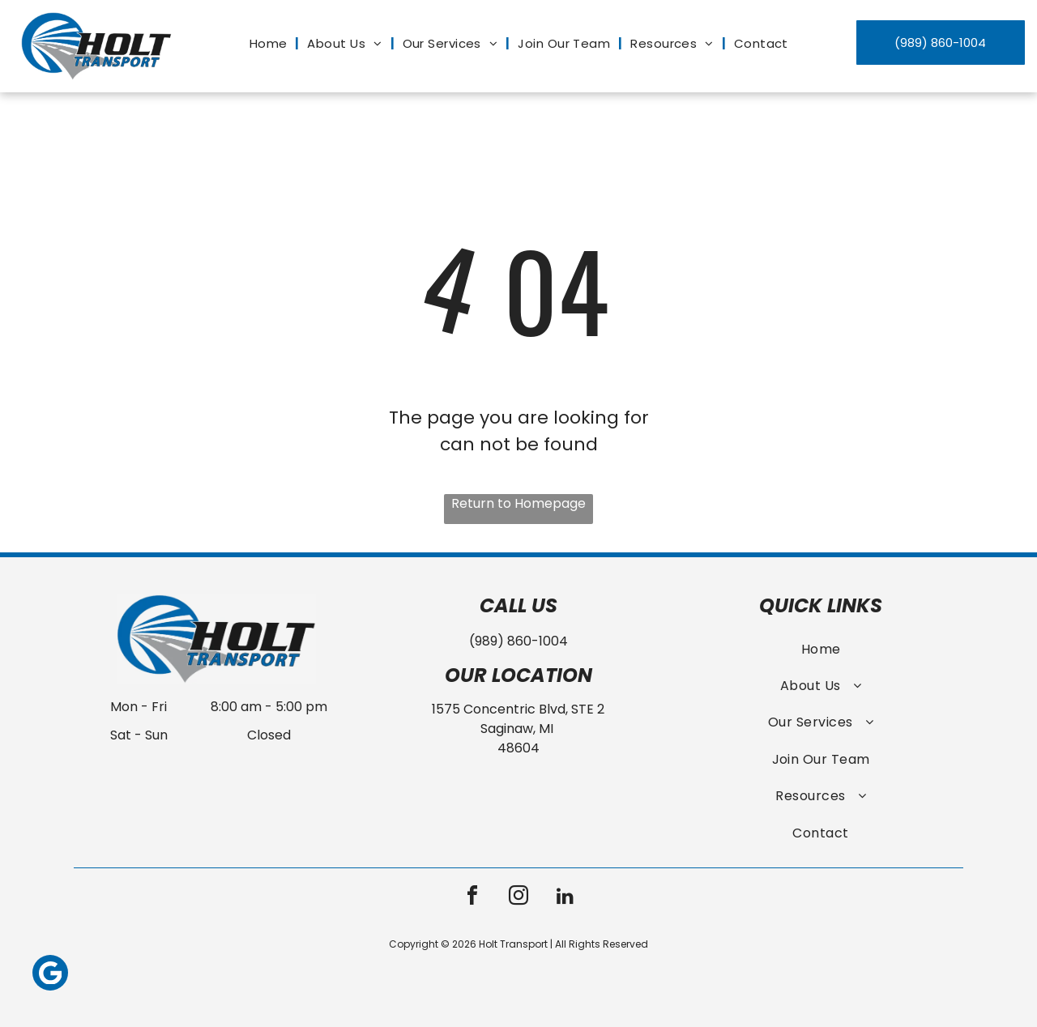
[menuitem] (270, 44)
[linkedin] (564, 897)
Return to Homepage (518, 503)
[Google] (50, 975)
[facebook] (472, 897)
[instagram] (518, 897)
